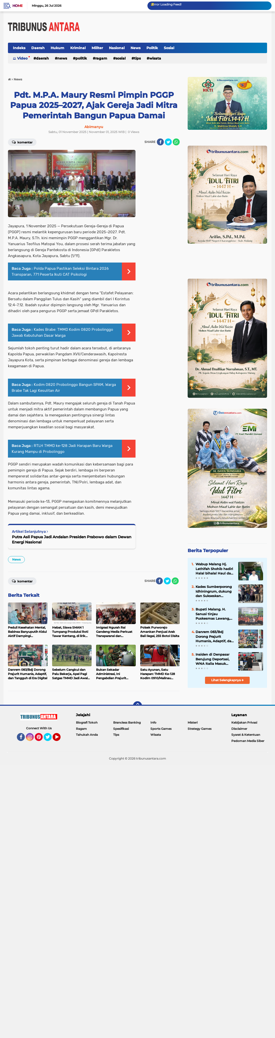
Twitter (50, 739)
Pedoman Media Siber (247, 741)
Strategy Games (199, 729)
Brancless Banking (127, 722)
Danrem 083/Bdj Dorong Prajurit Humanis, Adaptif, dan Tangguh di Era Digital (215, 636)
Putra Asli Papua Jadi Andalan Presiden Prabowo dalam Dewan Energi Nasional (71, 539)
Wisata (155, 58)
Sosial (169, 48)
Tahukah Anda (87, 735)
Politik (152, 48)
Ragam (101, 58)
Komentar (22, 580)
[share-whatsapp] (176, 141)
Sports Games (161, 729)
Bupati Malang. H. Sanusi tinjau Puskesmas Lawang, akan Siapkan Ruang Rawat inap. (213, 614)
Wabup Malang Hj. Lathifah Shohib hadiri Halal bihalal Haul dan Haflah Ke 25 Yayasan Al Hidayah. (214, 568)
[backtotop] (137, 705)
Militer (97, 48)
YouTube (60, 739)
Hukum (57, 48)
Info (153, 722)
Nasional (117, 48)
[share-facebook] (160, 141)
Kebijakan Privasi (244, 722)
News (135, 48)
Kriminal (78, 48)
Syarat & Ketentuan (245, 735)
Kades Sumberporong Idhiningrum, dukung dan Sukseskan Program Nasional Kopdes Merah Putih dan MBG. (214, 591)
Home (17, 5)
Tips (137, 58)
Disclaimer (239, 729)
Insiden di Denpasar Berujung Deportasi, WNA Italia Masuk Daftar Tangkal (212, 659)
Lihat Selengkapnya (227, 680)
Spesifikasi (121, 729)
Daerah (38, 48)
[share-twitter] (168, 141)
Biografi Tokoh (87, 722)
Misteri (193, 722)
